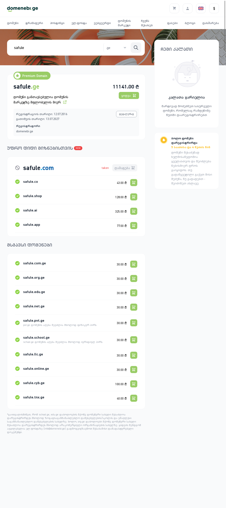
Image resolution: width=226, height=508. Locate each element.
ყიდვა (128, 95)
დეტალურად (126, 114)
